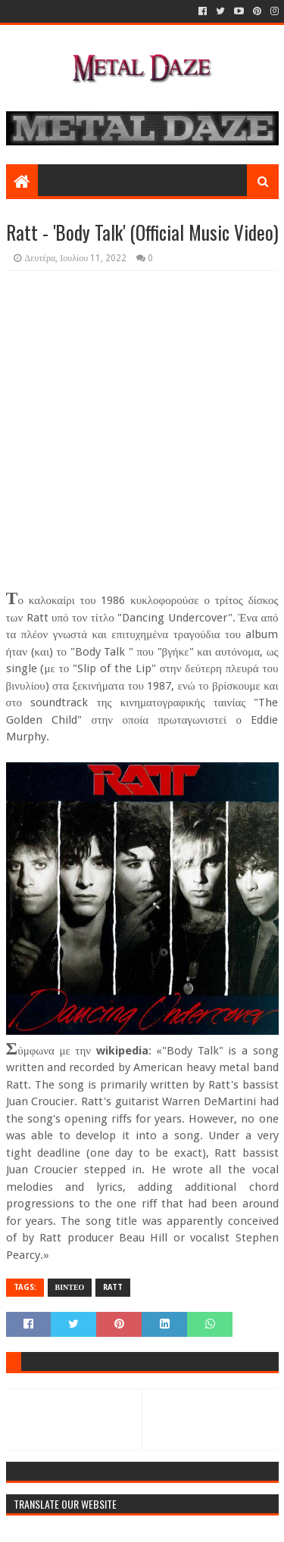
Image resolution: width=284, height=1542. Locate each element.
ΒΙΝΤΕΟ (70, 1287)
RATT (113, 1287)
